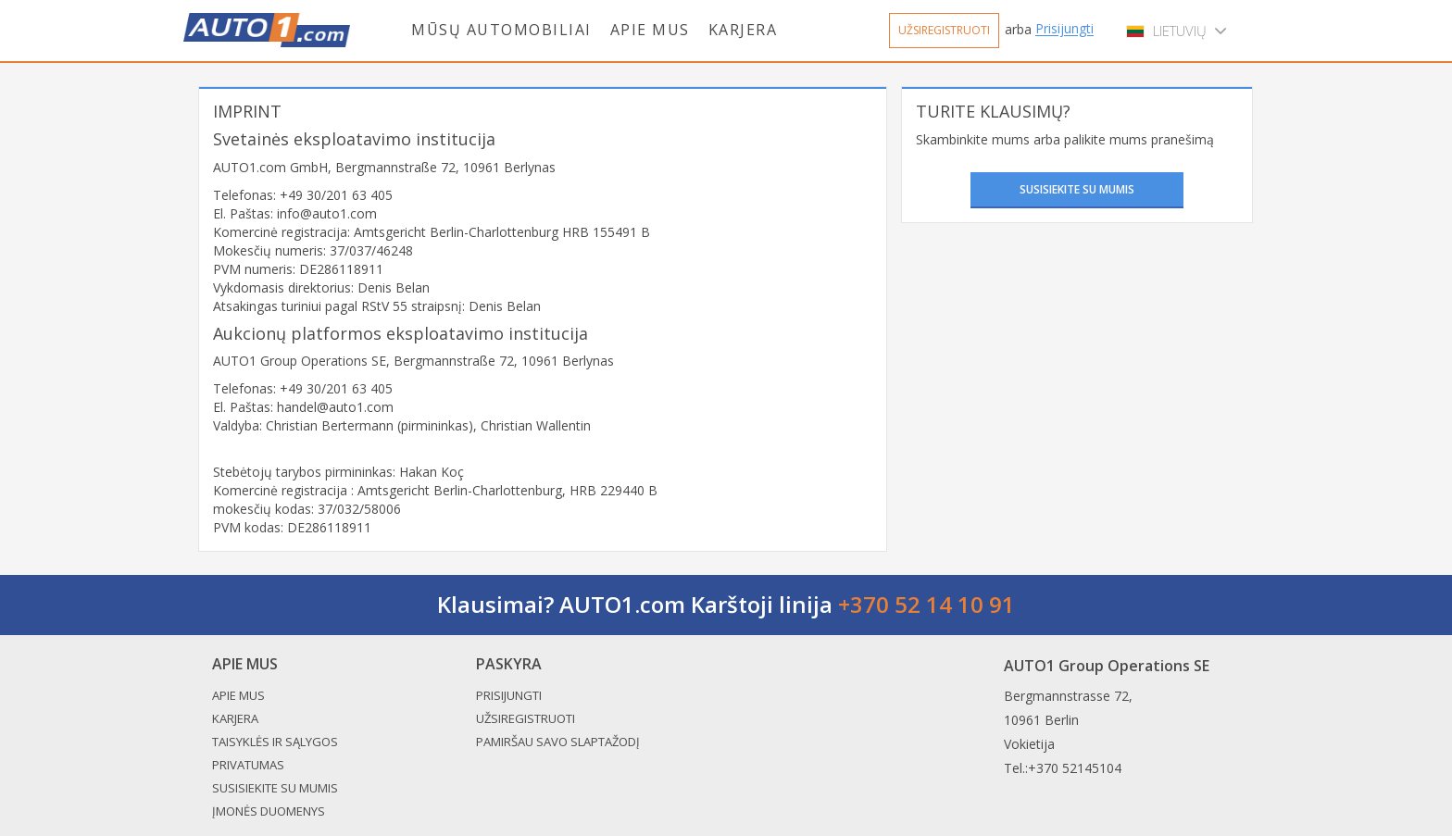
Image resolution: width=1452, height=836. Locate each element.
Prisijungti (1064, 29)
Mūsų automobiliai (501, 29)
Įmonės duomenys (268, 811)
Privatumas (248, 764)
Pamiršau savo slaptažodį (558, 741)
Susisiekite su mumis (1077, 189)
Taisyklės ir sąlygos (275, 741)
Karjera (743, 29)
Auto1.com (266, 30)
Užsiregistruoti (944, 30)
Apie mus (650, 29)
